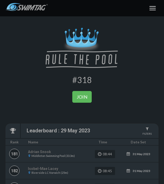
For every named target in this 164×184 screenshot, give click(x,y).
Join (82, 97)
